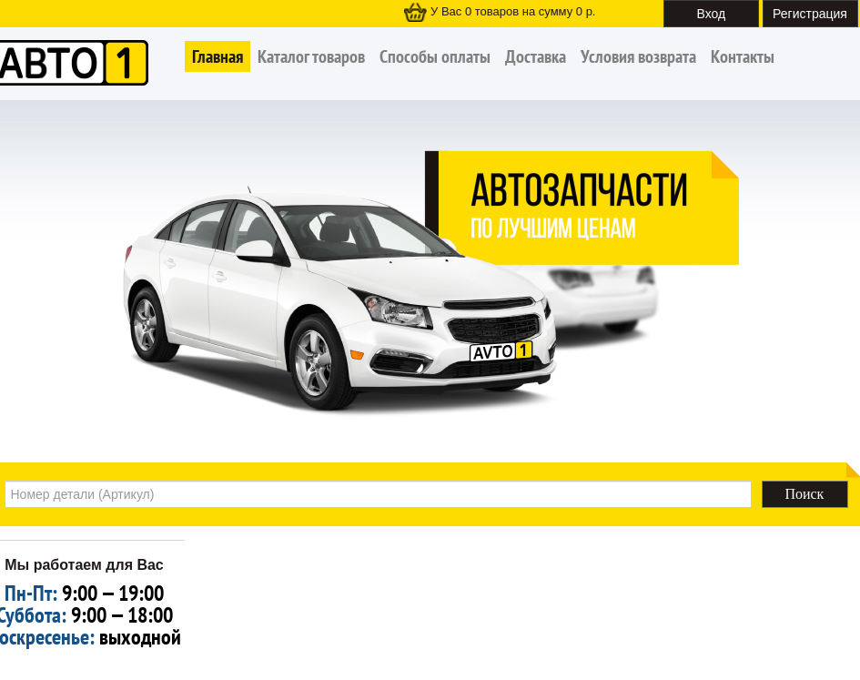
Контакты (742, 56)
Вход (711, 13)
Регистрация (810, 13)
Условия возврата (638, 56)
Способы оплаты (435, 56)
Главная (217, 56)
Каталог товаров (311, 56)
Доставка (535, 56)
